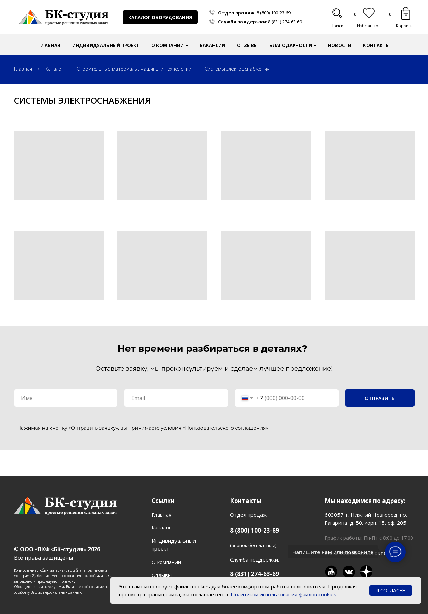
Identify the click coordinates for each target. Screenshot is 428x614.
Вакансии (212, 45)
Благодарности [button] (290, 45)
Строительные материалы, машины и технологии (134, 69)
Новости (339, 45)
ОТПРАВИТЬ (380, 398)
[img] (405, 13)
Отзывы (247, 45)
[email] (176, 398)
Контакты (376, 45)
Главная (49, 45)
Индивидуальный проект (106, 45)
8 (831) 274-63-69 (285, 22)
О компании (166, 561)
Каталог (54, 69)
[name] (66, 398)
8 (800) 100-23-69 (274, 13)
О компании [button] (167, 45)
